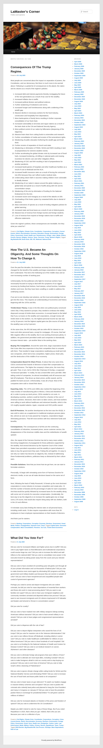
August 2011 (78, 445)
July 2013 (77, 391)
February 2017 (79, 291)
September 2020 (79, 195)
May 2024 (77, 108)
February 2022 (79, 167)
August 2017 (78, 281)
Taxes (35, 237)
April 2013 (77, 398)
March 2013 (78, 401)
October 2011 (78, 441)
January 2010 (78, 490)
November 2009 (79, 494)
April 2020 (77, 206)
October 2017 (78, 277)
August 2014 (78, 361)
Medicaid (39, 239)
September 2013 (79, 387)
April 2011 (77, 455)
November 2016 (79, 298)
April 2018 (77, 263)
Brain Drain (25, 239)
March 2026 (78, 64)
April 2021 (77, 178)
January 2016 (78, 321)
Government (19, 235)
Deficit (18, 233)
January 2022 (78, 169)
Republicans (50, 725)
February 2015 (79, 347)
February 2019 (79, 239)
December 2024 (79, 96)
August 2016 (78, 305)
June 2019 (77, 230)
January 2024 (78, 118)
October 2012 (78, 412)
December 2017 (79, 272)
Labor (54, 235)
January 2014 (78, 377)
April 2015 (77, 342)
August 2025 (78, 78)
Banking (19, 523)
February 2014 (79, 375)
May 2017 (77, 288)
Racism (18, 237)
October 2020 (78, 193)
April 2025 (77, 87)
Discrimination (25, 233)
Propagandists (25, 525)
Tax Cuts (43, 527)
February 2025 (79, 92)
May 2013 (77, 396)
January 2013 (78, 405)
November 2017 (79, 274)
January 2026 (78, 68)
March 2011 (78, 457)
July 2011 (77, 448)
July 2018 (77, 256)
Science (30, 237)
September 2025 (79, 75)
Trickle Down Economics (55, 527)
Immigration (44, 723)
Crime (62, 719)
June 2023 (77, 132)
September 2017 (79, 279)
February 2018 (79, 267)
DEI (31, 239)
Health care (32, 235)
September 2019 (79, 223)
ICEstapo (48, 727)
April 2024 (77, 111)
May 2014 (77, 368)
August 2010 (78, 473)
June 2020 (77, 202)
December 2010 (79, 464)
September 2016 (79, 302)
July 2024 (77, 104)
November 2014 (79, 354)
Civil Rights (20, 231)
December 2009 (79, 492)
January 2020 (78, 214)
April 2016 (77, 314)
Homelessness (41, 235)
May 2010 (77, 480)
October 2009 (78, 497)
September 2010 (79, 471)
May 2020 (77, 204)
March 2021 (78, 181)
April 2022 (77, 162)
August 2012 (78, 417)
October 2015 (78, 328)
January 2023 (78, 143)
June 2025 (77, 83)
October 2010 (78, 469)
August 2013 (78, 389)
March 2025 (78, 90)
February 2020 (79, 211)
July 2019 (77, 228)
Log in (76, 510)
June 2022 (77, 157)
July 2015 (77, 335)
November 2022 (79, 148)
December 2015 (79, 324)
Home (13, 52)
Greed (26, 235)
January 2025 (78, 94)
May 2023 (77, 134)
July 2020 (77, 200)
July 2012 (77, 420)
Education (40, 233)
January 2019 (78, 242)
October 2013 (78, 384)
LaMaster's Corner (25, 11)
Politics (63, 235)
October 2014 (78, 356)
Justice (51, 723)
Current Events (15, 721)
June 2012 (77, 422)
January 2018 (78, 270)
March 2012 (78, 429)
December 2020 (79, 188)
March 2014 (78, 373)
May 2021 (77, 176)
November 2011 (79, 438)
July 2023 (77, 129)
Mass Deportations (57, 727)
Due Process (40, 727)
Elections (49, 523)
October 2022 (78, 150)
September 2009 (79, 499)
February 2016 (79, 319)
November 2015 (79, 326)
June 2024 (77, 106)
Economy (34, 233)
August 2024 (78, 101)
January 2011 (78, 462)
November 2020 (79, 190)
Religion (24, 237)
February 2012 (79, 431)
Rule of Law (14, 729)
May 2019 (77, 232)
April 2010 (77, 483)
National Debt (46, 239)
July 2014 (77, 363)
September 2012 (79, 415)
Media (58, 235)
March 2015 (78, 345)
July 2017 (77, 284)
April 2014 (77, 370)
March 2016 (78, 317)
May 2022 (77, 160)
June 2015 (77, 338)
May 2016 (77, 312)
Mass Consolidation (27, 527)
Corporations (47, 231)
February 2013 (79, 403)
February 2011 (79, 459)
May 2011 (77, 452)
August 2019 (78, 225)
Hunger (49, 235)
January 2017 (78, 293)
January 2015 (78, 349)
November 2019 (79, 218)
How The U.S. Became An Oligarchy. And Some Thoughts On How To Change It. (34, 254)
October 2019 (78, 221)
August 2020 (78, 197)
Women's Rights (55, 237)
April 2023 (77, 136)
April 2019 (77, 235)
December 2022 (79, 146)
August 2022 (78, 153)
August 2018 (78, 253)
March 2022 (78, 164)
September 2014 (79, 359)
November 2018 (79, 246)
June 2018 (77, 258)
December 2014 (79, 352)
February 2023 (79, 141)
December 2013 (79, 380)
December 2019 (79, 216)
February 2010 (79, 487)
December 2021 (79, 171)
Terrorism (41, 237)
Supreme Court (35, 525)
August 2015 (78, 333)
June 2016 (77, 310)
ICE (34, 239)
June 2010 (77, 478)
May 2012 (77, 424)
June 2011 (77, 450)
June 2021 (77, 174)
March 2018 (78, 265)
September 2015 (79, 331)
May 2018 (77, 260)
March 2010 (78, 485)
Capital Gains (55, 525)
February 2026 (79, 66)
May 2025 (77, 85)
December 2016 (79, 295)
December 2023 (79, 120)
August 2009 (78, 501)
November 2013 (79, 382)
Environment (54, 233)
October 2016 (78, 300)
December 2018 (79, 244)
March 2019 (78, 237)
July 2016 (77, 307)
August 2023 (78, 127)
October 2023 (78, 122)
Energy (47, 233)
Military (26, 725)
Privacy (37, 725)
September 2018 (79, 251)
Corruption (55, 231)
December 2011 (79, 436)
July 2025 (77, 80)
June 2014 (77, 366)
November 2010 (79, 466)
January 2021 (78, 185)
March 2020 (78, 209)
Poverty (13, 237)
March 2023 (78, 139)
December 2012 (79, 408)
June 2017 (77, 286)
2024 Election (19, 727)
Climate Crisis (29, 231)
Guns (30, 723)
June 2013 (77, 394)
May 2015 (77, 340)
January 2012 (78, 433)
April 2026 (77, 61)
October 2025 (78, 73)
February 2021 (79, 183)
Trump (47, 237)
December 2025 (79, 71)
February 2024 (79, 115)
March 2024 (78, 113)
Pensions (37, 527)
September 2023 (79, 125)
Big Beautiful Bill (16, 239)
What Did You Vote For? (27, 538)
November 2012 (79, 410)
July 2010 (77, 476)
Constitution (38, 231)
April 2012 (77, 427)
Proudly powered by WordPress (51, 740)
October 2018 (78, 249)
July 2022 (77, 155)
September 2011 (79, 443)
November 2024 (79, 99)
